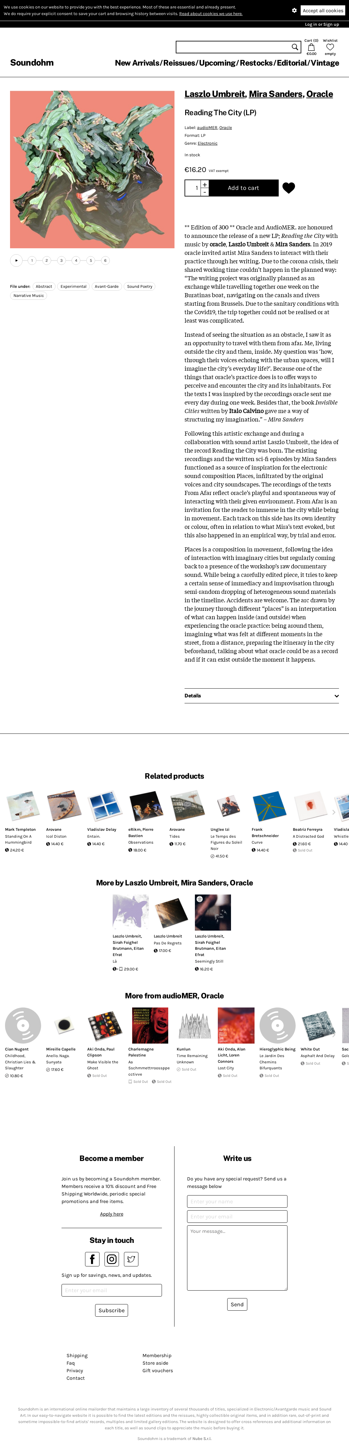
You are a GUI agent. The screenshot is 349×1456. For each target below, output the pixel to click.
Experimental (74, 286)
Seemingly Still (209, 961)
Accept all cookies (323, 10)
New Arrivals (137, 62)
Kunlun (184, 1049)
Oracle (319, 94)
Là (115, 961)
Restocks (256, 62)
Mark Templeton (20, 829)
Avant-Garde (107, 286)
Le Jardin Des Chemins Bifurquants (272, 1061)
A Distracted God (308, 836)
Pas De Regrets (168, 943)
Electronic (207, 143)
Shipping (77, 1355)
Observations (140, 842)
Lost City (226, 1068)
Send (237, 1304)
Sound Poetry (139, 286)
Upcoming (217, 62)
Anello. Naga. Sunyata (57, 1058)
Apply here (111, 1214)
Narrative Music (28, 295)
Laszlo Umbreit (215, 94)
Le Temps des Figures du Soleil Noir (226, 842)
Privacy (75, 1370)
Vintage (325, 62)
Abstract (44, 286)
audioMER (207, 127)
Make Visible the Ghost (102, 1065)
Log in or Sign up (322, 24)
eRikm (134, 829)
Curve (257, 842)
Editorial (292, 62)
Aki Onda (96, 1049)
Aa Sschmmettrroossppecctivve (149, 1068)
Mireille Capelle (61, 1049)
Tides (174, 836)
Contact (76, 1378)
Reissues (179, 62)
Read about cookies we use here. (211, 13)
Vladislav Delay (101, 829)
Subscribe (112, 1310)
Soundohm (31, 62)
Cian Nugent (17, 1049)
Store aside (155, 1363)
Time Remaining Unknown (192, 1058)
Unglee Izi (220, 829)
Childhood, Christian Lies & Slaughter (20, 1061)
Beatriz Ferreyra (307, 829)
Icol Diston (56, 836)
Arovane (54, 829)
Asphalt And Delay (318, 1055)
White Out (310, 1049)
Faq (71, 1363)
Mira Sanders (276, 94)
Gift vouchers (157, 1370)
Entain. (93, 836)
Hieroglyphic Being (278, 1049)
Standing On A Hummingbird (18, 839)
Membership (156, 1355)
